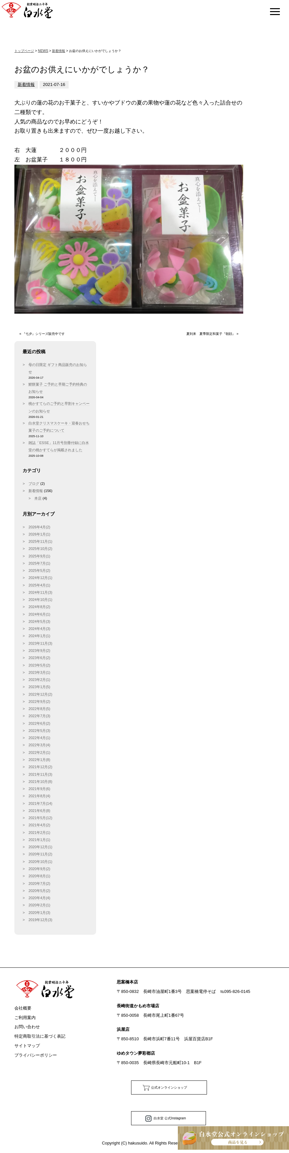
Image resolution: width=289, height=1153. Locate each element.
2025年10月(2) (40, 549)
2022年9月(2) (39, 701)
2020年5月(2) (39, 891)
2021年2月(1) (39, 832)
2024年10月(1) (40, 599)
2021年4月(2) (39, 825)
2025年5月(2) (39, 570)
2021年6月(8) (39, 811)
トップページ (24, 51)
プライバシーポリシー (35, 1055)
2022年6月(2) (39, 723)
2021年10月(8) (40, 781)
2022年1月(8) (39, 760)
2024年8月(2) (39, 607)
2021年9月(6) (39, 789)
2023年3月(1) (39, 672)
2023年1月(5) (39, 687)
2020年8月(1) (39, 876)
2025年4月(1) (39, 585)
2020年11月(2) (40, 854)
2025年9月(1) (39, 556)
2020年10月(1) (40, 862)
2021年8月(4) (39, 796)
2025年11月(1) (40, 541)
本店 (38, 498)
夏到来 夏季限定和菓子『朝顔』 (210, 334)
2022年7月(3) (39, 716)
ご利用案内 (25, 1017)
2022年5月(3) (39, 731)
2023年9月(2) (39, 650)
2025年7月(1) (39, 563)
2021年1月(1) (39, 840)
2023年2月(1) (39, 680)
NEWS (43, 51)
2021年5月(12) (40, 818)
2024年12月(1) (40, 578)
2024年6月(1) (39, 614)
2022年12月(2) (40, 694)
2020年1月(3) (39, 912)
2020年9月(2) (39, 869)
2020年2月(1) (39, 905)
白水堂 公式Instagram (170, 1118)
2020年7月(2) (39, 883)
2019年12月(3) (40, 920)
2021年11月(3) (40, 774)
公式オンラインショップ (169, 1087)
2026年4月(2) (39, 527)
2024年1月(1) (39, 636)
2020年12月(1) (40, 847)
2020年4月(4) (39, 898)
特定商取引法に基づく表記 (39, 1036)
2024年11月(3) (40, 592)
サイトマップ (27, 1045)
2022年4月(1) (39, 738)
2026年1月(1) (39, 534)
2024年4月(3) (39, 629)
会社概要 (22, 1008)
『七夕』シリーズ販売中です (43, 334)
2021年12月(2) (40, 767)
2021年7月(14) (40, 803)
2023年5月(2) (39, 665)
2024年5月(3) (39, 621)
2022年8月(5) (39, 709)
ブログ (33, 484)
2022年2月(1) (39, 752)
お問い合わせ (27, 1026)
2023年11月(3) (40, 643)
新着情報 (58, 51)
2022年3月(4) (39, 745)
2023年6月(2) (39, 658)
